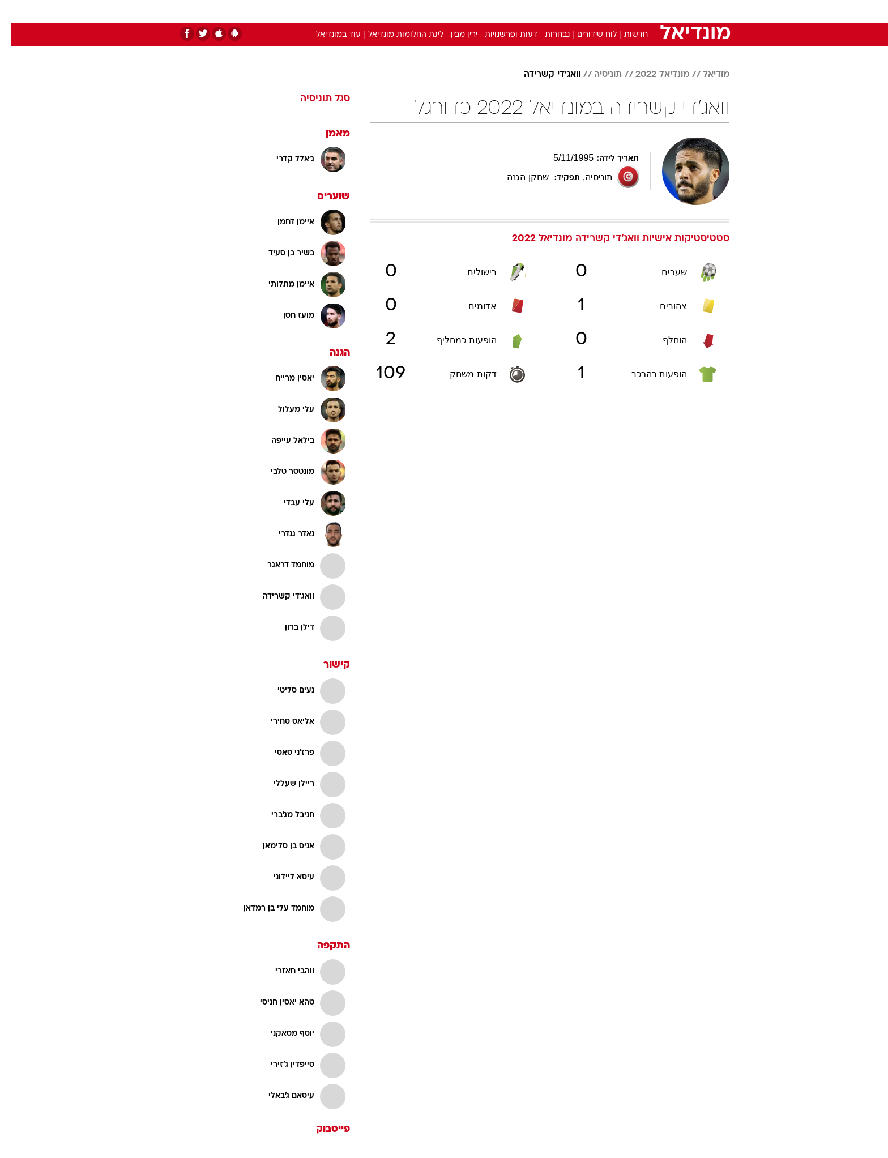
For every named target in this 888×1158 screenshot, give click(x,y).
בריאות (437, 11)
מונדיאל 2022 (651, 74)
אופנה (315, 11)
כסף (502, 11)
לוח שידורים (586, 35)
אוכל (472, 11)
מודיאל (705, 74)
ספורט (606, 11)
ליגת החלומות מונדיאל (395, 35)
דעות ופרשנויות (500, 35)
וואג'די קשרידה (541, 74)
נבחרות (546, 35)
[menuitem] (638, 11)
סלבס (533, 11)
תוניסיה (597, 74)
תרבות (569, 11)
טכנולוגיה (356, 11)
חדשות (644, 11)
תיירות (399, 11)
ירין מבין (453, 35)
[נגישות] (15, 12)
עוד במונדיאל (327, 35)
